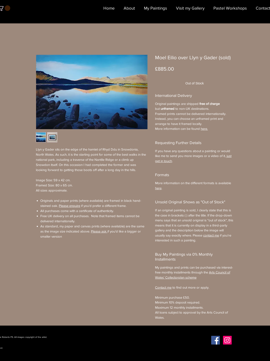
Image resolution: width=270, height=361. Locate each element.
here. (204, 129)
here (158, 188)
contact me (211, 235)
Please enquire (69, 206)
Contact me (163, 287)
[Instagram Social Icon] (227, 340)
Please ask (99, 231)
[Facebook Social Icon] (215, 340)
